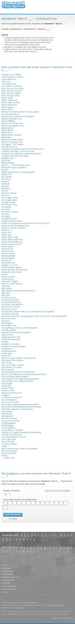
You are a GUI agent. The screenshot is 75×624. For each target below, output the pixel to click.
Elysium (4, 170)
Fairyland (5, 181)
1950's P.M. (6, 81)
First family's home (9, 204)
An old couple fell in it (10, 114)
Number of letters (11, 491)
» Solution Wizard (7, 571)
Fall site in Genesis (9, 193)
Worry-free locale (8, 453)
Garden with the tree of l (11, 244)
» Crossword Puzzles (9, 589)
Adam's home (7, 109)
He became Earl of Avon (11, 272)
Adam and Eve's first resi (11, 91)
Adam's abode (7, 98)
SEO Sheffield (18, 608)
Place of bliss (6, 362)
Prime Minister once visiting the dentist (17, 381)
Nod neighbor (7, 323)
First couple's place (9, 200)
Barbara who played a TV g (12, 125)
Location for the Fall (9, 314)
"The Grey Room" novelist (12, 77)
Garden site (6, 232)
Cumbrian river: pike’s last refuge (14, 156)
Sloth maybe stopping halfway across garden (20, 404)
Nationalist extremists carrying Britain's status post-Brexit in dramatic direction (34, 316)
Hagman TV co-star (9, 265)
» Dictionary (5, 583)
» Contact (4, 592)
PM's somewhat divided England (14, 376)
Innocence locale (8, 297)
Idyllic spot (5, 295)
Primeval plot (6, 383)
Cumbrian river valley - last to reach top (17, 151)
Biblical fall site (7, 128)
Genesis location (8, 253)
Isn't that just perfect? (10, 300)
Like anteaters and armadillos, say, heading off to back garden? (27, 311)
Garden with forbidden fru (12, 242)
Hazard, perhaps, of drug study (14, 269)
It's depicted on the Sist (11, 302)
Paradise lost (6, 348)
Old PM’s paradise (8, 330)
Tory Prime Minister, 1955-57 (13, 437)
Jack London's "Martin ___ (11, 307)
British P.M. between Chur (12, 142)
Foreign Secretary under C (12, 221)
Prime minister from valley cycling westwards (20, 379)
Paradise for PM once (10, 344)
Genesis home (7, 249)
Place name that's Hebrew (12, 360)
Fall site (4, 190)
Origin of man (7, 334)
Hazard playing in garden (11, 267)
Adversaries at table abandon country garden (20, 111)
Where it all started (9, 451)
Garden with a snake (9, 237)
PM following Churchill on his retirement (18, 372)
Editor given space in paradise (13, 167)
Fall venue (5, 195)
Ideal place (5, 286)
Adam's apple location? (11, 102)
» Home (4, 565)
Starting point (7, 413)
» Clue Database (7, 574)
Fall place (5, 186)
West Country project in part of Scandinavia (19, 448)
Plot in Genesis (7, 369)
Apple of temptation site (11, 118)
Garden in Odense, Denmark (13, 228)
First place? (6, 216)
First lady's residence (10, 211)
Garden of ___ (7, 230)
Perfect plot (6, 355)
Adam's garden (7, 107)
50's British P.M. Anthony (11, 86)
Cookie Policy (69, 618)
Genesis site (6, 260)
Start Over (13, 518)
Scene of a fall (7, 388)
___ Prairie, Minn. (8, 458)
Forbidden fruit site (9, 218)
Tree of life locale (8, 439)
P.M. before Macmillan (10, 339)
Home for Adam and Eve (11, 283)
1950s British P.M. (8, 84)
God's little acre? (8, 262)
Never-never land (8, 318)
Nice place (5, 321)
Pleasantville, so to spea (11, 367)
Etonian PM (6, 174)
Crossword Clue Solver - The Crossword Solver (13, 6)
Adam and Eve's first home (12, 88)
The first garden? (8, 427)
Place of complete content (12, 365)
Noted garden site (8, 325)
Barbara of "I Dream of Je (12, 123)
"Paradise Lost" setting (11, 74)
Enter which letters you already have (19, 499)
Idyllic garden (6, 288)
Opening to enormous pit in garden (16, 332)
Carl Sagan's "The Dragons (12, 144)
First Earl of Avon (8, 202)
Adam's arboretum (9, 105)
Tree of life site (7, 441)
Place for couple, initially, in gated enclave (18, 358)
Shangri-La (5, 395)
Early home (6, 160)
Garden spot (6, 235)
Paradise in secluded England (13, 346)
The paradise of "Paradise (12, 430)
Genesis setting (7, 258)
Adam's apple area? (9, 100)
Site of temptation (9, 400)
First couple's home (9, 197)
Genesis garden (7, 246)
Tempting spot (7, 425)
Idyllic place (6, 293)
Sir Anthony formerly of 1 (11, 397)
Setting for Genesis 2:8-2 (11, 393)
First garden (6, 207)
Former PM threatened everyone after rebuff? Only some (25, 223)
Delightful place (7, 158)
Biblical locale (7, 132)
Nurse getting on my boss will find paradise (19, 328)
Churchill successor (9, 146)
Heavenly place (7, 279)
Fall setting (5, 188)
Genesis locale (7, 251)
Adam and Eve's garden (11, 93)
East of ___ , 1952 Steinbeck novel (15, 165)
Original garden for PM (10, 337)
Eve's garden (6, 177)
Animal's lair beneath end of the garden (17, 116)
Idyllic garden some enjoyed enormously (18, 290)
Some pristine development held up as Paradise (21, 407)
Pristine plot (6, 386)
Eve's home (6, 179)
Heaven (4, 274)
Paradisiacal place (8, 351)
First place (5, 214)
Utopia (4, 446)
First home (5, 209)
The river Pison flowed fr (11, 434)
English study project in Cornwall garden (18, 172)
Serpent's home (7, 390)
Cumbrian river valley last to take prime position (21, 153)
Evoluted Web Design (56, 605)
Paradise (5, 341)
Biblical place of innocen (11, 135)
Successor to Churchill (10, 420)
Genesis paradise (8, 256)
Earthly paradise (8, 163)
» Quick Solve (6, 568)
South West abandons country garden (17, 409)
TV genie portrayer (9, 444)
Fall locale (5, 183)
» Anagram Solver (7, 580)
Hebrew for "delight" (9, 281)
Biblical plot (6, 137)
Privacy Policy (57, 618)
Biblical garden (7, 130)
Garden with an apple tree (12, 239)
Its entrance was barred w (12, 304)
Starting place (7, 411)
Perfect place (6, 353)
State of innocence (9, 418)
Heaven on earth (8, 276)
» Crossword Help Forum (10, 577)
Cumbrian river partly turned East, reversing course (22, 149)
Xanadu (4, 455)
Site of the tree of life (10, 402)
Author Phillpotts (8, 121)
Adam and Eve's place (10, 95)
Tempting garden (8, 423)
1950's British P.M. (9, 79)
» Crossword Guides (8, 586)
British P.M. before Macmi (12, 139)
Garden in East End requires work (15, 225)
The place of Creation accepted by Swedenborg (21, 432)
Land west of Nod (8, 309)
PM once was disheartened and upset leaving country (23, 374)
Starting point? (7, 416)
